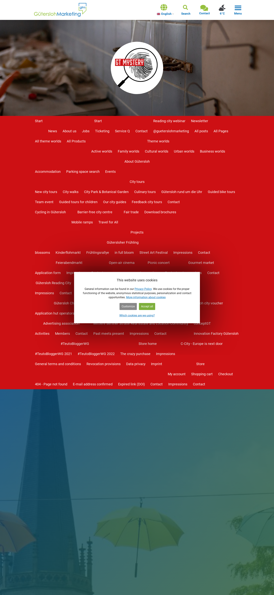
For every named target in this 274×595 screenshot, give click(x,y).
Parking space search (83, 171)
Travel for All (108, 222)
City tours (137, 182)
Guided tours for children (78, 202)
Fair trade (131, 212)
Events (110, 171)
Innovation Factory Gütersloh (216, 333)
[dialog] (137, 297)
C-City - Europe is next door (202, 344)
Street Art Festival (153, 252)
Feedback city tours (147, 202)
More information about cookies (146, 297)
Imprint (156, 364)
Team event (44, 202)
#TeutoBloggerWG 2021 (53, 354)
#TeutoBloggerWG (75, 344)
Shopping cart (202, 374)
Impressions (182, 252)
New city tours (46, 192)
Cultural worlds (156, 151)
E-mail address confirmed (93, 384)
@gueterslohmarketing (171, 131)
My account (177, 374)
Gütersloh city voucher (205, 303)
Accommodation (48, 171)
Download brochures (160, 212)
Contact (141, 131)
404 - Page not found (51, 384)
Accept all (147, 306)
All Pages (221, 131)
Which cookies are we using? (137, 315)
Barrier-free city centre (94, 212)
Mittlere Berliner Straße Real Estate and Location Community (140, 323)
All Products (76, 141)
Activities (42, 333)
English (164, 14)
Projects (137, 232)
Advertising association (61, 323)
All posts (201, 131)
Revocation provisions (103, 364)
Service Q (122, 131)
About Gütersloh (137, 161)
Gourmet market (201, 263)
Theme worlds (158, 141)
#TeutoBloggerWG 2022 (96, 354)
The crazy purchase (135, 354)
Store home (148, 344)
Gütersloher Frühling (123, 242)
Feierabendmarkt (69, 263)
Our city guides (114, 202)
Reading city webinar (169, 121)
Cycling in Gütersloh (50, 212)
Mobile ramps (82, 222)
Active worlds (101, 151)
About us (69, 131)
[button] (185, 10)
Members (62, 333)
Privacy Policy (143, 289)
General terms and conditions (58, 364)
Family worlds (128, 151)
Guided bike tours (221, 192)
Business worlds (212, 151)
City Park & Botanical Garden (106, 192)
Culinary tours (145, 192)
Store (200, 364)
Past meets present (108, 333)
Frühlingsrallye (97, 252)
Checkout (225, 374)
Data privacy (135, 364)
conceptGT (202, 323)
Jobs (85, 131)
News (52, 131)
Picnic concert (159, 263)
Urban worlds (184, 151)
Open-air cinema (122, 263)
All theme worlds (48, 141)
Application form (48, 273)
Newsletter (199, 121)
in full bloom (124, 252)
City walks (70, 192)
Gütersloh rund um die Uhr (181, 192)
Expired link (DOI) (131, 384)
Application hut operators (54, 313)
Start (39, 121)
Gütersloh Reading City (53, 283)
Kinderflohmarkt (68, 252)
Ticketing (102, 131)
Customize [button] (128, 306)
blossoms (42, 252)
